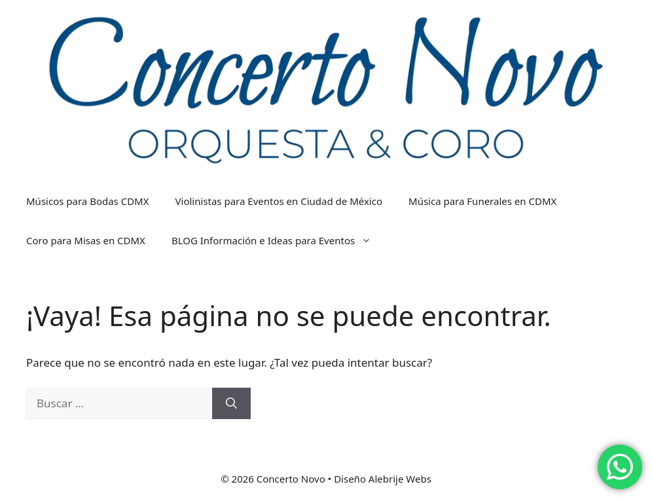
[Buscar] (231, 403)
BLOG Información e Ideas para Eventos (278, 240)
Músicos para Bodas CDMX (87, 201)
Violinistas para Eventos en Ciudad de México (279, 201)
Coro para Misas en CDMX (85, 240)
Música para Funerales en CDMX (482, 201)
